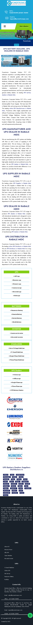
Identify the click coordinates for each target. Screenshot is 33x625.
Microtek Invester (8, 558)
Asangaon (27, 488)
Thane (21, 477)
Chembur (15, 493)
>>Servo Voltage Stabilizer (16, 348)
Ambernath (6, 493)
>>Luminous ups (16, 288)
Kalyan (18, 481)
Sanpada (6, 479)
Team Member (8, 555)
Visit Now (17, 45)
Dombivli (14, 484)
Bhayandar (6, 490)
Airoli (21, 490)
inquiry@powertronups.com (19, 19)
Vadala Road (20, 475)
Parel (13, 479)
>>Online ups (16, 374)
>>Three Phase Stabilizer (16, 360)
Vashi (12, 475)
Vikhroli (6, 475)
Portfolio (6, 579)
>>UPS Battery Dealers (16, 390)
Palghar (6, 488)
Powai (21, 493)
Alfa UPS (6, 552)
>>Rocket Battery (16, 318)
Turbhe (14, 477)
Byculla (27, 484)
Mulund (5, 495)
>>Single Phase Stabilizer (16, 356)
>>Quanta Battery (16, 314)
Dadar (21, 484)
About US (6, 546)
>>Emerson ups (16, 280)
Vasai (20, 488)
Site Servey (7, 573)
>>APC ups (16, 276)
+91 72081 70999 (14, 599)
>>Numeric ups (16, 284)
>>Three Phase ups (16, 386)
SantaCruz (13, 488)
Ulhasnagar (7, 477)
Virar (26, 486)
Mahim (20, 486)
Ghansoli (6, 484)
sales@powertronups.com (15, 595)
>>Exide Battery (16, 322)
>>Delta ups (16, 295)
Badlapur (6, 486)
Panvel (19, 479)
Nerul (25, 479)
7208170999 (13, 13)
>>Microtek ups (16, 291)
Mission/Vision (8, 549)
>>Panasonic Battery (16, 310)
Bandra (13, 486)
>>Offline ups (16, 378)
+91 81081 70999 (13, 613)
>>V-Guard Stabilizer (16, 352)
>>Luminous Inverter (16, 333)
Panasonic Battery (9, 576)
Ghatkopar (25, 481)
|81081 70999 (23, 13)
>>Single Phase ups (16, 382)
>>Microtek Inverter (16, 337)
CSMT (5, 481)
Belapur (14, 490)
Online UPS (7, 570)
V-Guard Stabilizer (9, 567)
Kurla (11, 481)
